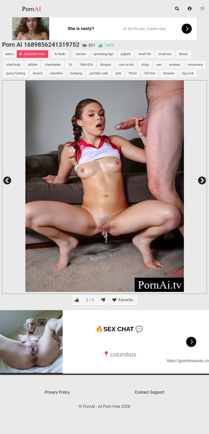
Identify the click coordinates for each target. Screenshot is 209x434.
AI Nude (60, 54)
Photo (133, 73)
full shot (149, 73)
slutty (145, 64)
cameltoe (56, 73)
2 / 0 (90, 299)
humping (76, 73)
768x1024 (86, 64)
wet (158, 64)
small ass (164, 54)
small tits (144, 54)
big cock (188, 73)
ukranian (169, 73)
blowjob (105, 64)
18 (70, 64)
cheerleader (53, 64)
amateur (174, 64)
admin (9, 54)
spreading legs (103, 54)
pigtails (126, 54)
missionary (195, 64)
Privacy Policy (57, 392)
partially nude (99, 73)
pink (118, 73)
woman (81, 54)
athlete (32, 64)
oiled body (13, 64)
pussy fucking (15, 73)
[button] (189, 8)
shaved (37, 73)
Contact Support (149, 392)
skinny (183, 54)
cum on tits (126, 64)
